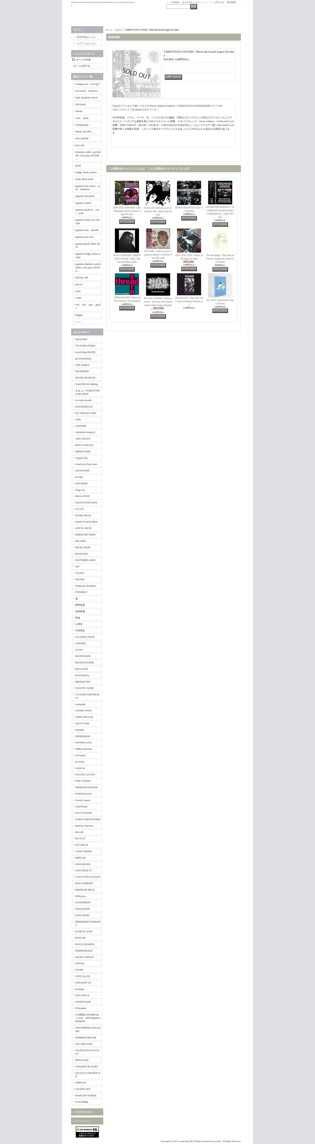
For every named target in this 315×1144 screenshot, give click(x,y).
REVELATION (82, 547)
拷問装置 (80, 605)
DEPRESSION (82, 736)
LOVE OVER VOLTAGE (87, 876)
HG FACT (80, 838)
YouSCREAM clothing (86, 384)
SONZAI (79, 963)
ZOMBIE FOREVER (85, 1037)
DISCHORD (81, 483)
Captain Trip (81, 458)
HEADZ (79, 832)
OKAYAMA (81, 339)
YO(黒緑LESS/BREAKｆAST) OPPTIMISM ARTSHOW (88, 1018)
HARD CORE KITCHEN (87, 819)
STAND (79, 969)
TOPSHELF (81, 592)
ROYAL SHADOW (84, 944)
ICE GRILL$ (81, 845)
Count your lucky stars (86, 464)
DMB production (83, 749)
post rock (80, 145)
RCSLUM (80, 937)
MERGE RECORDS (85, 534)
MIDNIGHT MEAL (85, 889)
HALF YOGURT (83, 813)
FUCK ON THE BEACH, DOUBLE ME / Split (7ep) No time (158, 211)
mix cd (79, 284)
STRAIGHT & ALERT (86, 1066)
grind (78, 165)
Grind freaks (81, 806)
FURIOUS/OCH (83, 793)
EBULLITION (82, 496)
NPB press (80, 896)
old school (81, 104)
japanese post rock (84, 237)
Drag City (80, 490)
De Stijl (79, 477)
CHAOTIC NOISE (84, 688)
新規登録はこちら (86, 37)
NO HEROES (82, 371)
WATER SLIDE (83, 1001)
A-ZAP (78, 649)
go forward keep (83, 358)
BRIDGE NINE (83, 451)
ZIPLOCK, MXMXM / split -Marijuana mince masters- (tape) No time (127, 211)
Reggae (79, 315)
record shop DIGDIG (85, 352)
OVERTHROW (83, 902)
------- (78, 321)
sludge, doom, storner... (87, 172)
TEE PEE (80, 579)
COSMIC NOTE (83, 710)
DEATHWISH (82, 470)
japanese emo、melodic (87, 230)
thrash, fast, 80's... (84, 131)
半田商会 (80, 630)
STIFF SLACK (82, 976)
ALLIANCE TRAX (84, 637)
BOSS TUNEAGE (84, 445)
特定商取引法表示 (83, 1112)
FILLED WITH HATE (86, 502)
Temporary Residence (85, 585)
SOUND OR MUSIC (85, 377)
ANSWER (80, 643)
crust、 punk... (83, 118)
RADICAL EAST (84, 931)
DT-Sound (80, 755)
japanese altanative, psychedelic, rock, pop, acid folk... (88, 267)
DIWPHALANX (83, 742)
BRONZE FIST (83, 681)
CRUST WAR (82, 723)
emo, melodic (82, 138)
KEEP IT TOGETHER (86, 522)
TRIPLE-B (80, 1082)
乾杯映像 (80, 611)
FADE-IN (80, 768)
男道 (77, 617)
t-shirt (78, 297)
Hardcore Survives (84, 825)
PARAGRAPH (82, 908)
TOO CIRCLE (82, 995)
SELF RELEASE (83, 1044)
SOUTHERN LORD (85, 560)
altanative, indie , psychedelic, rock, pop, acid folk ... (88, 155)
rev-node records (83, 400)
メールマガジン (82, 1121)
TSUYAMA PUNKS (85, 345)
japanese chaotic (83, 203)
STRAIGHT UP (83, 982)
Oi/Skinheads (82, 124)
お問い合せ (219, 2)
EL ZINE (79, 761)
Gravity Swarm (82, 800)
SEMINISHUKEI (83, 950)
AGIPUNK (80, 426)
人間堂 (79, 624)
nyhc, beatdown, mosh (86, 97)
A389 (78, 419)
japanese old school (85, 196)
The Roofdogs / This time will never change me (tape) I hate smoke (220, 258)
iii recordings (81, 1101)
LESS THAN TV (83, 870)
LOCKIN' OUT (82, 1089)
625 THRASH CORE (85, 413)
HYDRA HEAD (83, 515)
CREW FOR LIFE (84, 717)
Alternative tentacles (85, 432)
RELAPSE (80, 541)
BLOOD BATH (83, 656)
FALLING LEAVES (85, 774)
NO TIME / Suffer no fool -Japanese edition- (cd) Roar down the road (158, 254)
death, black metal (84, 179)
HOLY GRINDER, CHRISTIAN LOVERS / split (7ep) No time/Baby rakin (127, 258)
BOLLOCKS (81, 669)
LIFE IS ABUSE (83, 528)
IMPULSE (80, 857)
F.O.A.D (79, 509)
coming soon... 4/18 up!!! (88, 84)
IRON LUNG (82, 1060)
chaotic (79, 111)
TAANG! (79, 573)
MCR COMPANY (84, 883)
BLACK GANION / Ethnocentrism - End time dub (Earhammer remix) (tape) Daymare (158, 303)
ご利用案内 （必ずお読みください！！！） (189, 2)
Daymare (79, 729)
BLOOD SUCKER (84, 662)
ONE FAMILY (82, 365)
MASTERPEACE (84, 406)
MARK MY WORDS (85, 1095)
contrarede (80, 704)
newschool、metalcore (87, 91)
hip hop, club (82, 277)
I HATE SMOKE (83, 851)
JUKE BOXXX (82, 864)
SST (77, 566)
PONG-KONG (82, 915)
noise (78, 291)
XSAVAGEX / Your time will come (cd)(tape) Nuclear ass (189, 301)
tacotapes (79, 989)
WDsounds (80, 1008)
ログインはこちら (86, 43)
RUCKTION (81, 553)
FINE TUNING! (83, 781)
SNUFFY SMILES (84, 957)
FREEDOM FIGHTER (86, 787)
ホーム (108, 29)
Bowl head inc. (82, 675)
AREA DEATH (82, 438)
